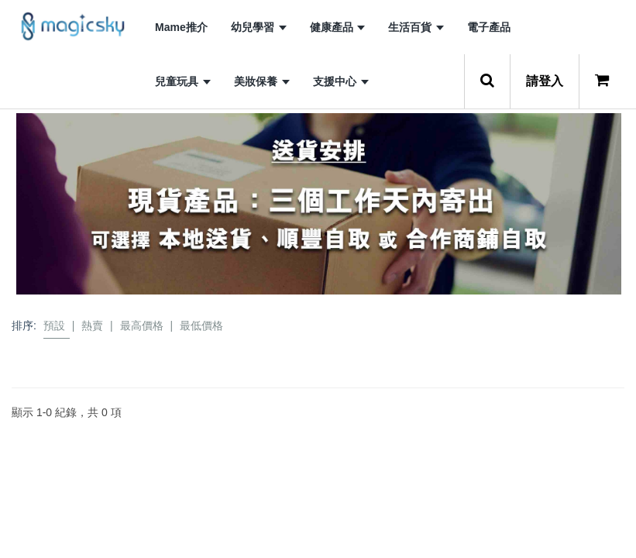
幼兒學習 (259, 27)
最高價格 (141, 325)
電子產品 (489, 27)
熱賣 (92, 325)
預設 (54, 325)
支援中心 (341, 81)
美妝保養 (262, 81)
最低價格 (201, 325)
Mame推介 (181, 27)
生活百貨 (416, 27)
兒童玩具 (183, 81)
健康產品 (338, 27)
